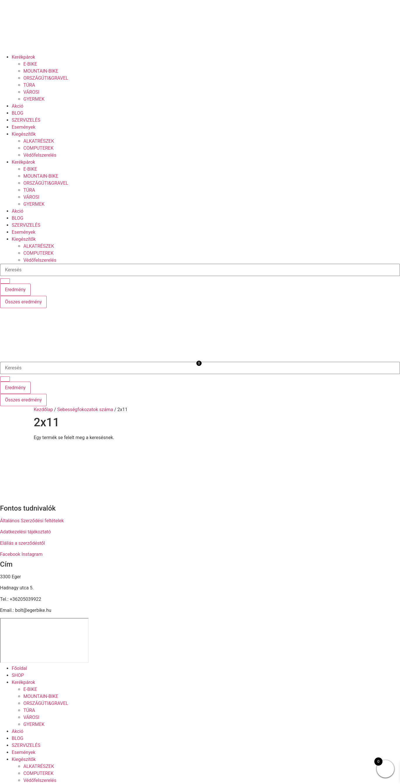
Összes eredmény (23, 302)
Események (23, 127)
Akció (17, 106)
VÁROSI (31, 92)
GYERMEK (34, 99)
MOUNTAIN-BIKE (40, 71)
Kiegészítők (24, 134)
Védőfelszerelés (39, 155)
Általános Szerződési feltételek (32, 520)
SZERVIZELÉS (26, 120)
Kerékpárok (23, 57)
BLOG (17, 113)
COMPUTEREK (38, 148)
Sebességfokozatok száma (85, 409)
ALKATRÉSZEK (38, 141)
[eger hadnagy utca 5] (44, 640)
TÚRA (29, 85)
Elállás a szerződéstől (22, 543)
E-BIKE (30, 64)
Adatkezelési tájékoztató (25, 532)
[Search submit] (5, 281)
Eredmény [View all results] (15, 289)
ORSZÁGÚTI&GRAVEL (45, 78)
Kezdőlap (43, 409)
